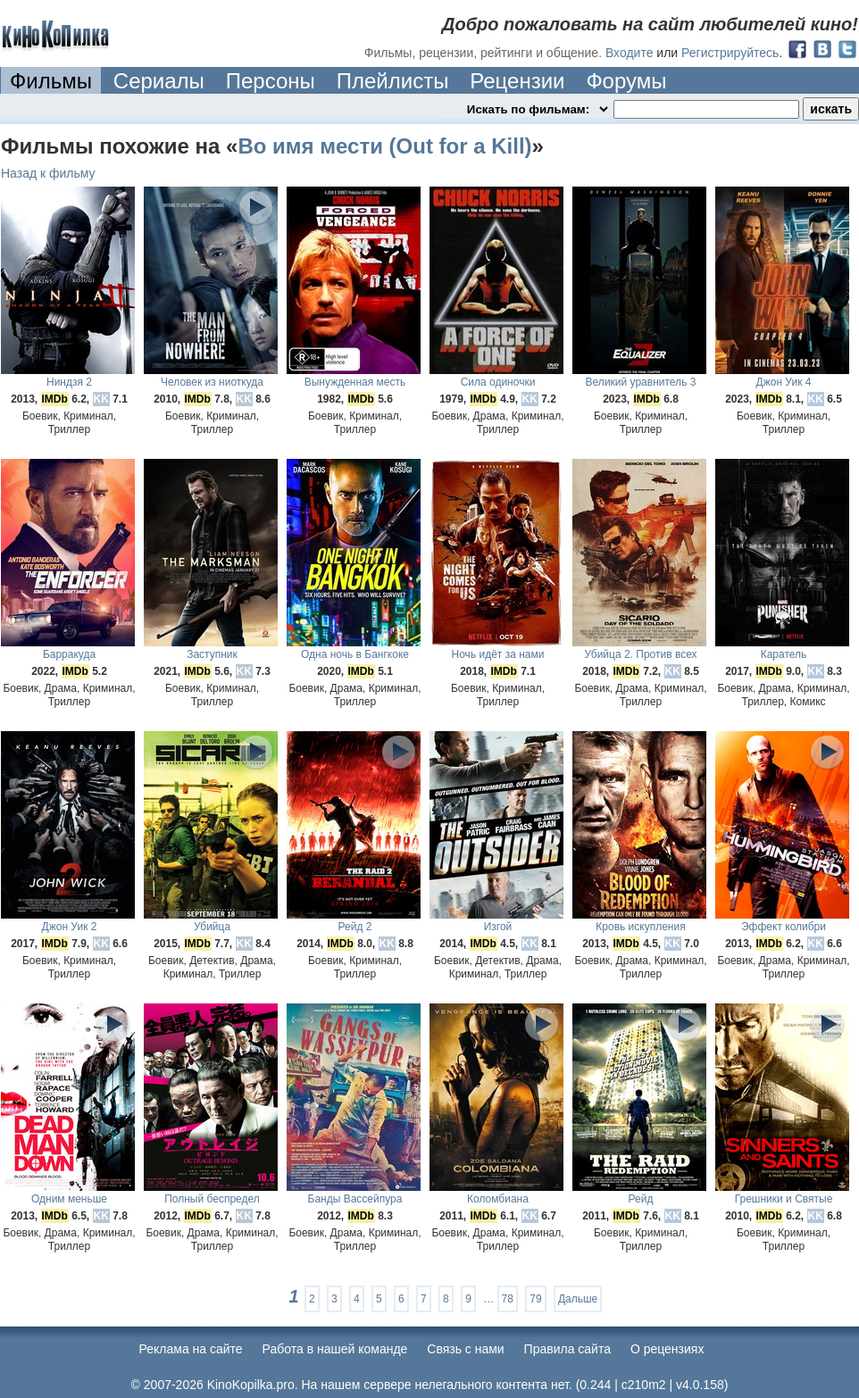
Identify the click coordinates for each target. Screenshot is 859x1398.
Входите (629, 53)
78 (507, 1299)
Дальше (577, 1299)
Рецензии (517, 81)
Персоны (270, 81)
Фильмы (51, 81)
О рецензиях (667, 1349)
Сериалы (158, 81)
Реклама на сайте (191, 1349)
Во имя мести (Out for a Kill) (384, 146)
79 (535, 1299)
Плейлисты (393, 81)
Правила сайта (567, 1349)
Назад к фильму (48, 173)
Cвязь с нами (465, 1349)
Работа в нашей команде (335, 1349)
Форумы (626, 81)
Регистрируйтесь (730, 53)
